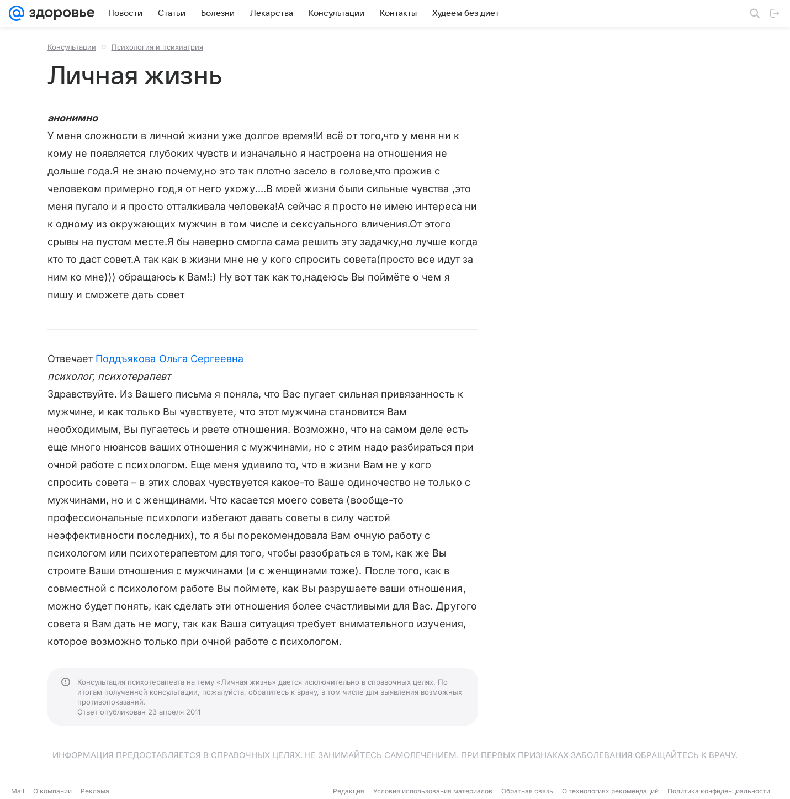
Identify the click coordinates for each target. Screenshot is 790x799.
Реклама (95, 791)
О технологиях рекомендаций (610, 791)
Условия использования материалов (432, 791)
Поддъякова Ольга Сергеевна (169, 358)
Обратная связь (527, 791)
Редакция (348, 791)
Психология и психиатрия (157, 47)
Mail (17, 791)
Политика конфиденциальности (718, 791)
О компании (52, 791)
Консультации (71, 47)
